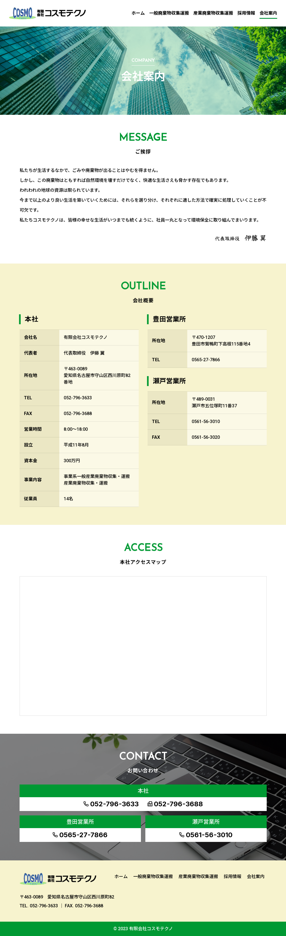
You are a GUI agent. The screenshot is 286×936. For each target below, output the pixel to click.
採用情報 (246, 13)
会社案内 (268, 13)
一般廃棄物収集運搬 (169, 13)
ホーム (138, 13)
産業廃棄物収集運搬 (213, 13)
